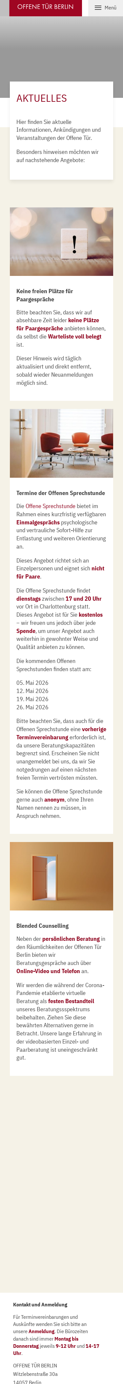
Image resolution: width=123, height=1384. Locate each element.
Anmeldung (41, 1331)
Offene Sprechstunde (50, 506)
